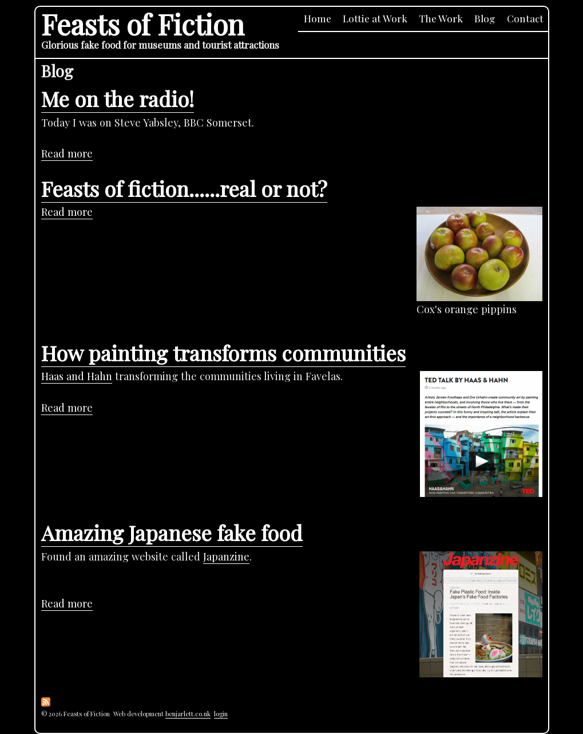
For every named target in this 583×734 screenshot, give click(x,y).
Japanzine (226, 556)
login (221, 713)
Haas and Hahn (76, 376)
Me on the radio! (117, 98)
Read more (67, 153)
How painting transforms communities (223, 352)
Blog (484, 18)
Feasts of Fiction (142, 23)
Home (317, 18)
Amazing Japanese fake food (172, 532)
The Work (441, 18)
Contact (525, 18)
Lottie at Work (375, 18)
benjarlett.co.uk (188, 713)
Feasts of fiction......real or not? (184, 188)
